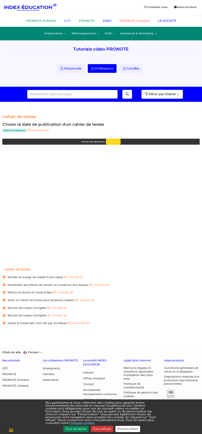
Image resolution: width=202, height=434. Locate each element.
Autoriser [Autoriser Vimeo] (113, 141)
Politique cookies (82, 423)
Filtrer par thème (160, 94)
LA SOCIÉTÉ (167, 20)
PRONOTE (87, 20)
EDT (67, 20)
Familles (131, 68)
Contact (88, 384)
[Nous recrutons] (185, 7)
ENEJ (107, 20)
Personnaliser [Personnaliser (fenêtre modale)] (127, 429)
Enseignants (51, 368)
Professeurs (102, 68)
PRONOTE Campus (134, 20)
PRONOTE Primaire (41, 20)
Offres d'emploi (94, 378)
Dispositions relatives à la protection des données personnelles (181, 380)
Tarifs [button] (108, 33)
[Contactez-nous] (155, 7)
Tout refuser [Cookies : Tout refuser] (102, 429)
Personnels (70, 68)
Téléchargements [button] (83, 33)
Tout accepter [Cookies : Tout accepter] (76, 429)
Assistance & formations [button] (137, 33)
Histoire (88, 372)
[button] (101, 277)
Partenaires (51, 380)
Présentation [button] (54, 33)
